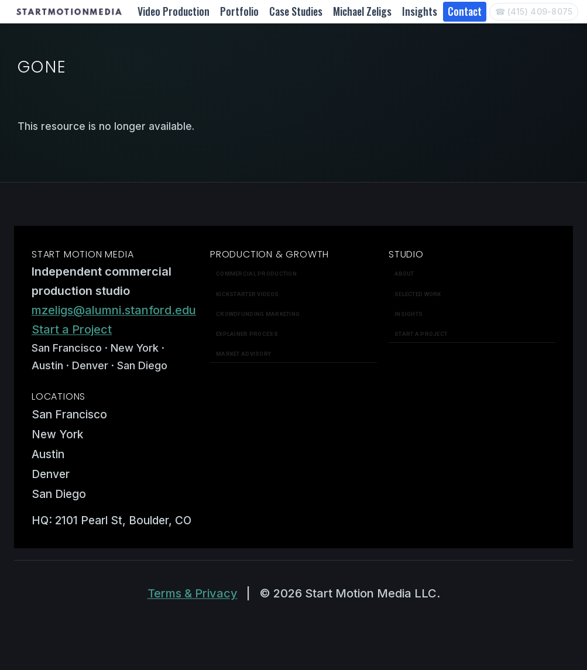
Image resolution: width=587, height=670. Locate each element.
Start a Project (72, 329)
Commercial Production (256, 273)
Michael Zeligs (362, 11)
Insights (419, 11)
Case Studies (295, 11)
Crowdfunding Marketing (258, 314)
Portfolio (239, 11)
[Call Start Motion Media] (533, 11)
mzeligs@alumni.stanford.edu (114, 310)
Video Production (174, 11)
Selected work (417, 294)
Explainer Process (247, 334)
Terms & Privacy (192, 593)
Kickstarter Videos (247, 294)
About (404, 273)
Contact (465, 11)
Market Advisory (243, 354)
